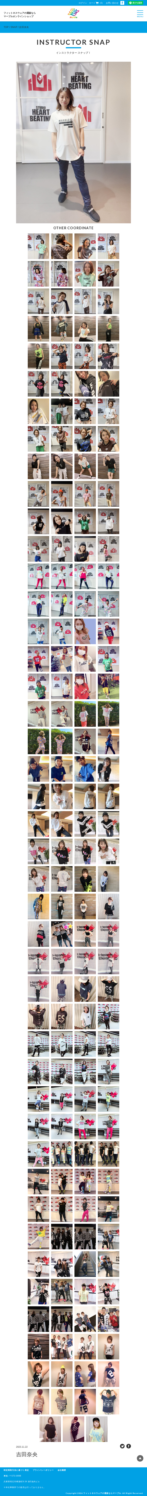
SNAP (14, 27)
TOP (6, 27)
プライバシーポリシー (43, 1470)
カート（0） (96, 3)
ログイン (83, 3)
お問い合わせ (112, 3)
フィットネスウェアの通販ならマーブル (102, 1493)
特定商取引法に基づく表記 (16, 1470)
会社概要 (62, 1470)
